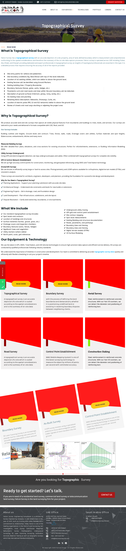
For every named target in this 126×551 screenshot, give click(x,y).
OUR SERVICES (68, 10)
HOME (44, 10)
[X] (62, 543)
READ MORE (21, 284)
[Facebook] (65, 543)
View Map (51, 523)
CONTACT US (119, 10)
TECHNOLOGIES (83, 10)
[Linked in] (59, 543)
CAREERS (108, 10)
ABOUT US (54, 10)
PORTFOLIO (97, 10)
